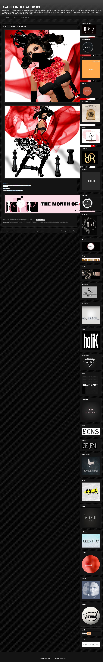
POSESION (58, 222)
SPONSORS (25, 17)
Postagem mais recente (10, 231)
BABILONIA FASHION (20, 7)
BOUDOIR (36, 222)
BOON (30, 222)
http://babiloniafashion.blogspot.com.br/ (15, 190)
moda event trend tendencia (47, 222)
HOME (7, 17)
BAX (27, 222)
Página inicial (39, 231)
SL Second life (66, 222)
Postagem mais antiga (68, 231)
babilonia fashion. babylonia (17, 222)
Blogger (63, 658)
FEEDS (15, 17)
